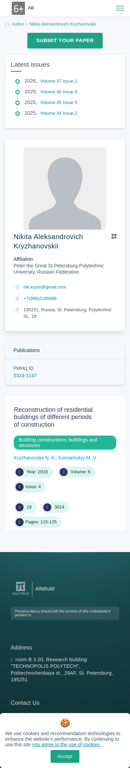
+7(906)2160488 (40, 298)
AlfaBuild (44, 588)
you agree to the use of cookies (66, 744)
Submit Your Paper (65, 40)
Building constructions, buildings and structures (58, 442)
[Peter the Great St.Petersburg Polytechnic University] (21, 595)
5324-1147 (25, 375)
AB (31, 7)
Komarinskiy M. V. (77, 458)
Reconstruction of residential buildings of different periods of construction (53, 417)
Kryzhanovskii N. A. (35, 458)
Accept (65, 756)
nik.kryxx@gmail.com (45, 287)
